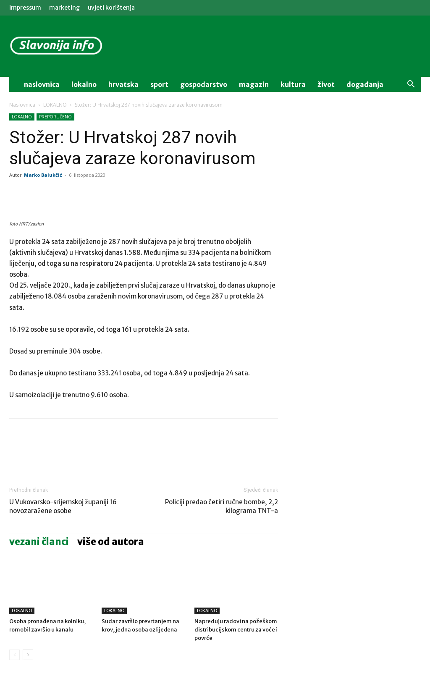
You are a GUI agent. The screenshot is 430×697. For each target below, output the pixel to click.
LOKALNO (55, 104)
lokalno (84, 84)
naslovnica (42, 84)
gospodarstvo (203, 84)
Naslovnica (22, 104)
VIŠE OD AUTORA (110, 542)
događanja (364, 84)
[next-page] (28, 655)
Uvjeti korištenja (111, 7)
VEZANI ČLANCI (39, 542)
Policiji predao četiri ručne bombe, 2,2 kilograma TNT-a (221, 506)
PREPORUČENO (55, 117)
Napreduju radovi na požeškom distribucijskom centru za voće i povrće (236, 630)
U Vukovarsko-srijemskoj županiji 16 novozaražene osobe (63, 506)
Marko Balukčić (43, 175)
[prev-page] (14, 655)
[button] (411, 85)
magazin (254, 84)
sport (159, 84)
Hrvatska (123, 84)
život (326, 84)
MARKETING (64, 7)
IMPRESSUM (25, 7)
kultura (293, 84)
